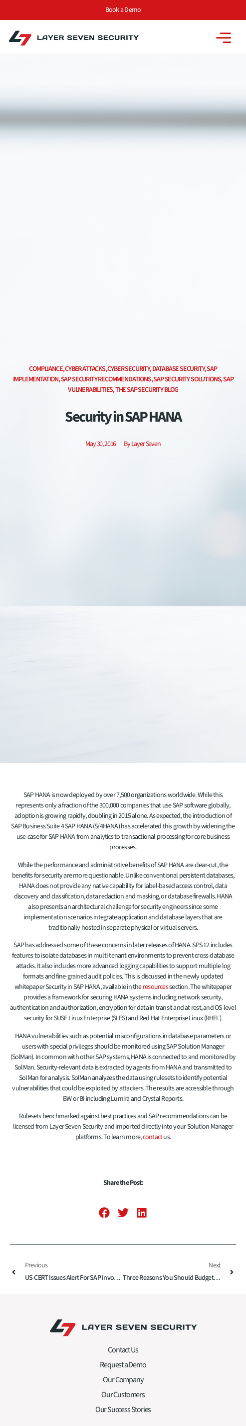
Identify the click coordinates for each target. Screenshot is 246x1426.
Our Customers (123, 1398)
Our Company (123, 1383)
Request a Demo (123, 1368)
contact (153, 1141)
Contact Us (123, 1353)
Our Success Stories (123, 1413)
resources (155, 990)
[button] (104, 1216)
